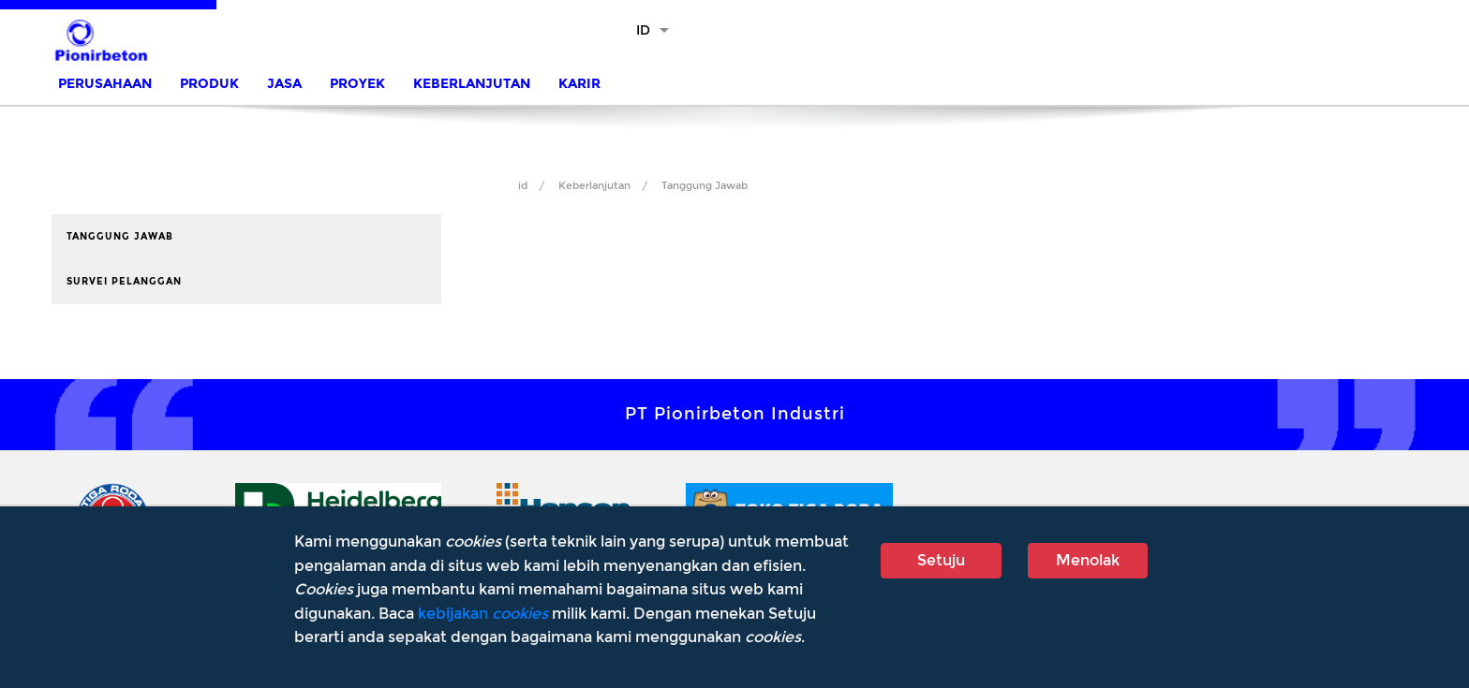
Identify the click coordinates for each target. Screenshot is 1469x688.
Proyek (357, 84)
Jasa (284, 84)
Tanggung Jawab (704, 186)
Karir (579, 84)
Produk (209, 84)
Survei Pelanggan (124, 281)
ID (643, 30)
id (522, 186)
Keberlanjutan (471, 84)
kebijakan (483, 613)
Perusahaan (105, 84)
